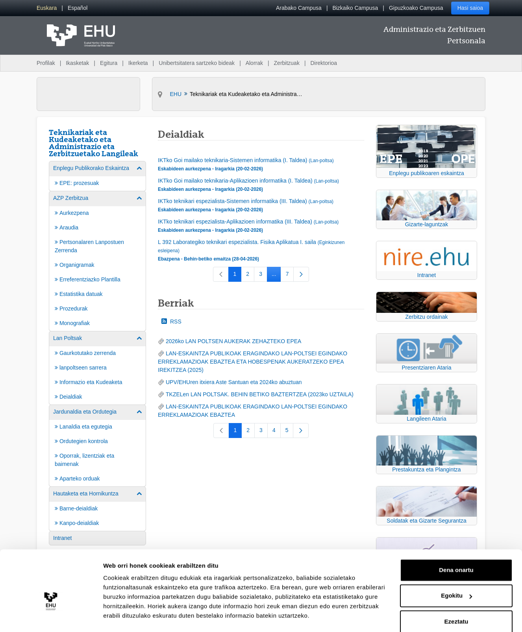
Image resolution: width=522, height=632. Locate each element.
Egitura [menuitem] (108, 63)
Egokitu (456, 574)
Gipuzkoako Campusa (416, 8)
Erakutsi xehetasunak (134, 616)
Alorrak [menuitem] (254, 63)
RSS (171, 321)
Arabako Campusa (299, 8)
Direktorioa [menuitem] (323, 63)
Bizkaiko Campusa (355, 8)
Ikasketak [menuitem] (77, 63)
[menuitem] (47, 8)
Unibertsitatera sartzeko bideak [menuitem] (197, 63)
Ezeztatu (456, 600)
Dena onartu (456, 549)
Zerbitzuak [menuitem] (287, 63)
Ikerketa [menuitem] (138, 63)
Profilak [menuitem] (46, 63)
